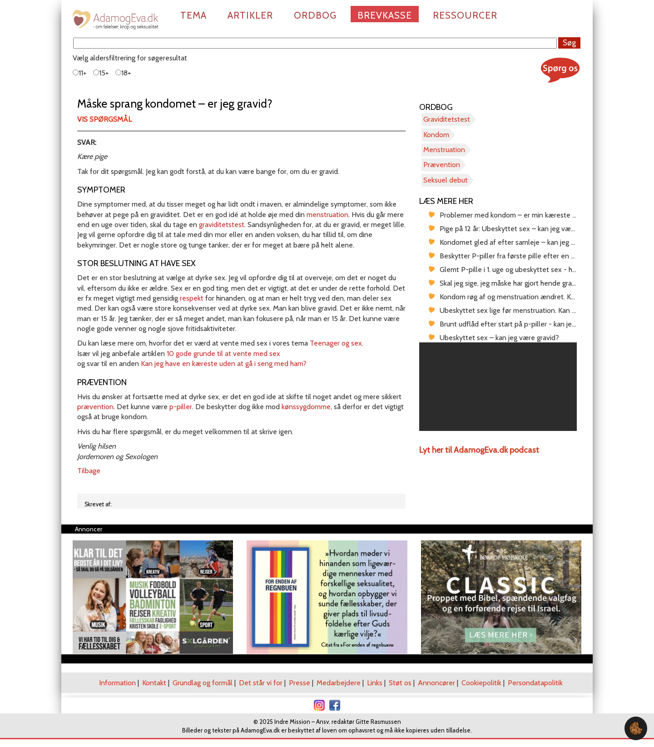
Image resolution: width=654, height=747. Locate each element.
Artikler (250, 15)
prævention (95, 406)
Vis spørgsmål (104, 119)
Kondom (436, 134)
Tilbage (88, 470)
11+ (80, 73)
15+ (101, 73)
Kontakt (154, 682)
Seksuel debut (445, 180)
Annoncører (436, 682)
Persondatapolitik (535, 682)
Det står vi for (260, 682)
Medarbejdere (339, 682)
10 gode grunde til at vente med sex (223, 353)
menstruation (327, 214)
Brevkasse (384, 15)
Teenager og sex (336, 343)
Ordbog (315, 15)
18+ (123, 73)
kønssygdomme (306, 406)
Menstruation (444, 149)
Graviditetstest (446, 119)
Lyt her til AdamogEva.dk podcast (479, 450)
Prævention (441, 164)
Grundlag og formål (203, 682)
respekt (191, 298)
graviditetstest (221, 224)
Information (117, 682)
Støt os (400, 682)
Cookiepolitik (481, 682)
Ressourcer (465, 15)
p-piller (180, 406)
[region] (498, 386)
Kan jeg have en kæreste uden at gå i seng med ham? (224, 363)
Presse (299, 682)
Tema (193, 15)
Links (374, 682)
